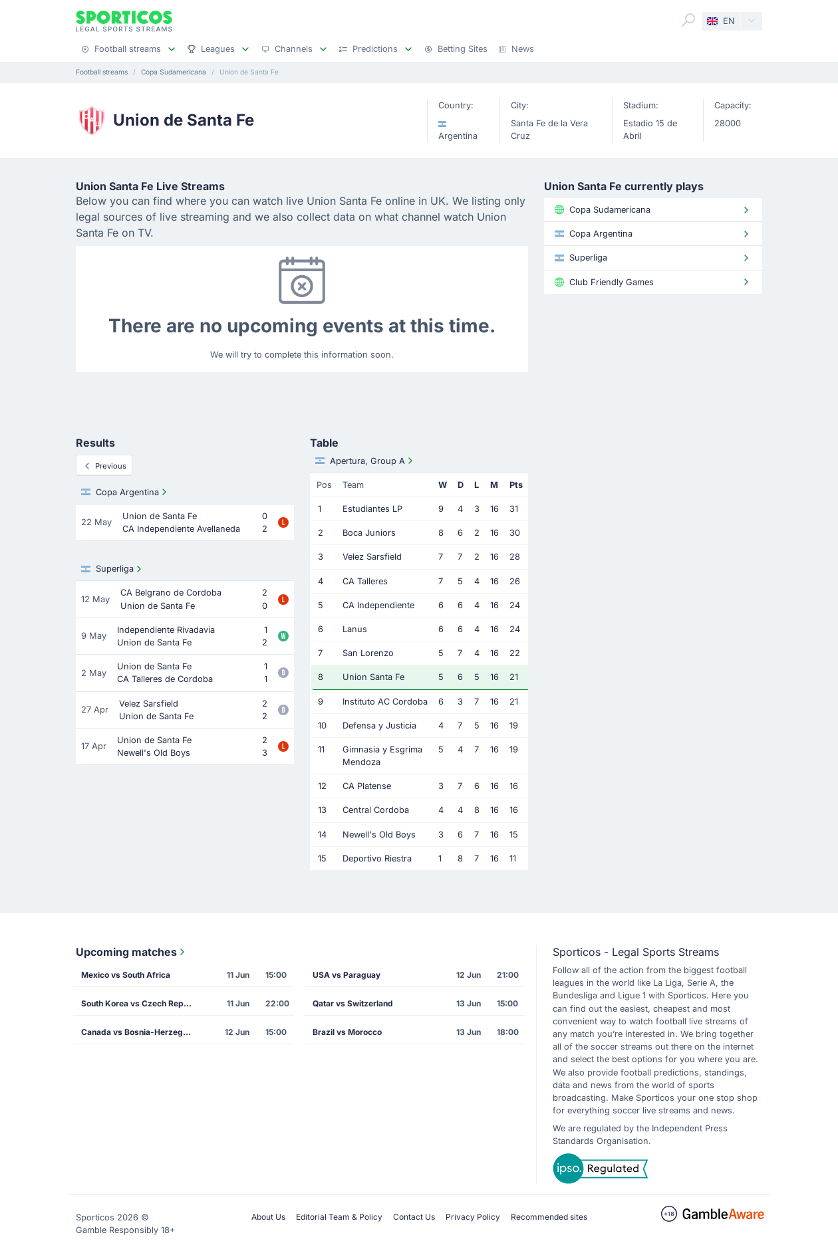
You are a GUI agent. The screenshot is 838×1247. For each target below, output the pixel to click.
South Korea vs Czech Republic (141, 1003)
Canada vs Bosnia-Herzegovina (141, 1032)
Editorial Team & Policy (339, 1217)
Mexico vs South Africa (125, 975)
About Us (268, 1217)
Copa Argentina (125, 492)
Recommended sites (549, 1217)
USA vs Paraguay (346, 975)
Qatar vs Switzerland (353, 1003)
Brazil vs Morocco (347, 1032)
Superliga (112, 569)
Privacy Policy (473, 1217)
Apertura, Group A (365, 460)
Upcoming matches (132, 952)
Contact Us (414, 1217)
